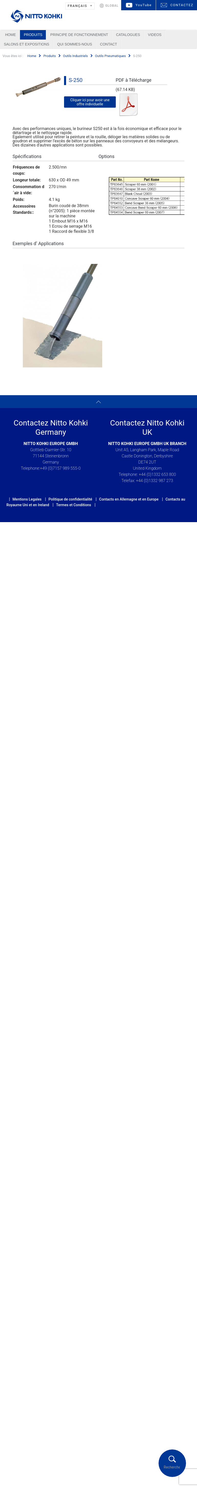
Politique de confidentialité (70, 499)
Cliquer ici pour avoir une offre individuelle (89, 102)
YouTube (144, 5)
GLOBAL (112, 5)
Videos (155, 35)
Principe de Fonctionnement (79, 35)
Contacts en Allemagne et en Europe (129, 499)
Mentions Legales (27, 499)
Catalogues (128, 35)
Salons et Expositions (26, 44)
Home (10, 35)
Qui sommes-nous (74, 44)
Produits (33, 35)
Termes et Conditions (73, 505)
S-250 (75, 80)
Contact (108, 44)
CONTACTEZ (181, 5)
